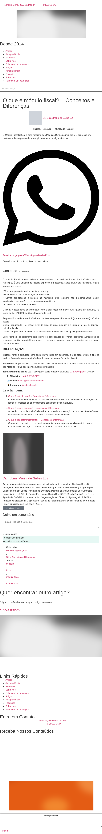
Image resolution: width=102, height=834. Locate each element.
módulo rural (12, 583)
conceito (10, 564)
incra (8, 570)
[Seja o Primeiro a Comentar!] (51, 523)
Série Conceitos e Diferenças (20, 557)
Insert (5, 831)
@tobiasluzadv (29, 385)
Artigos (9, 51)
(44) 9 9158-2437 (30, 376)
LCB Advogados (78, 372)
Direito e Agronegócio (16, 550)
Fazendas (10, 57)
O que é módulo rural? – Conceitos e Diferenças (31, 396)
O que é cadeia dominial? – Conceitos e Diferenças (33, 408)
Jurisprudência (13, 54)
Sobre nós (11, 61)
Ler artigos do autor (13, 508)
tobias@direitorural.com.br (31, 380)
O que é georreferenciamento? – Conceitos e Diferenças (36, 420)
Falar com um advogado (17, 64)
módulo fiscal (12, 577)
